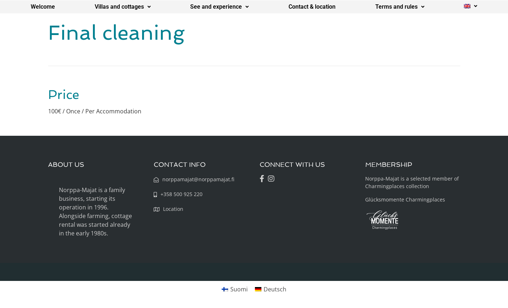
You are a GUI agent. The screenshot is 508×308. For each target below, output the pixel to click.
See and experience (219, 6)
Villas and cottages (123, 6)
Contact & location (312, 6)
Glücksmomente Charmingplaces (405, 199)
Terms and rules (399, 6)
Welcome (43, 6)
